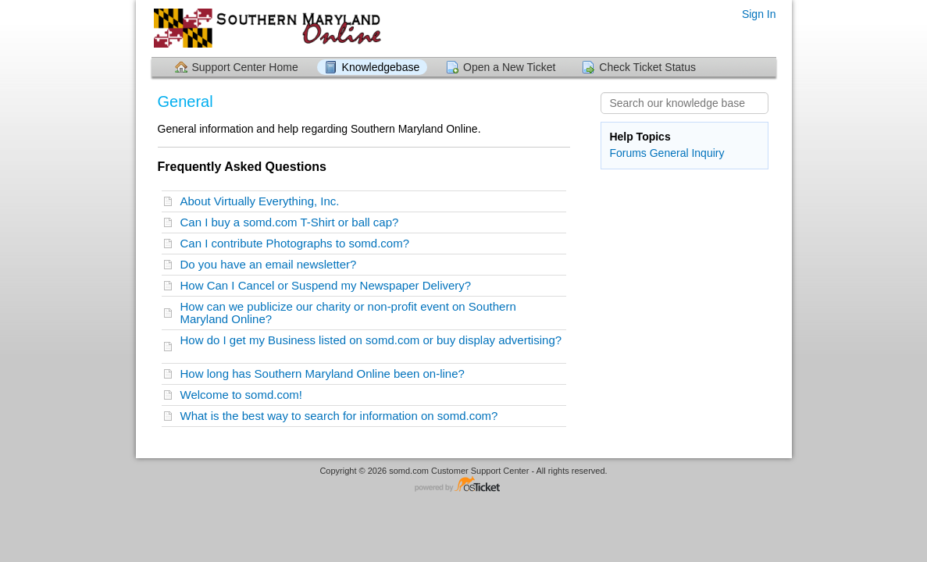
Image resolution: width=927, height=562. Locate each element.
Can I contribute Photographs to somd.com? (298, 243)
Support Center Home (245, 67)
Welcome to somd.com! (244, 394)
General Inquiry (687, 153)
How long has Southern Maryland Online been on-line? (326, 373)
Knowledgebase (381, 67)
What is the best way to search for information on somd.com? (342, 415)
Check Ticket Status (647, 67)
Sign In (759, 14)
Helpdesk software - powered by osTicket (464, 485)
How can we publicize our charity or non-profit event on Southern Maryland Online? (348, 312)
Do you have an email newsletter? (271, 264)
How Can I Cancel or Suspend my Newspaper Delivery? (329, 285)
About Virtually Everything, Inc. (263, 201)
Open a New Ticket (509, 67)
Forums (627, 153)
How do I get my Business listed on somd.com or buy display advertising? (371, 346)
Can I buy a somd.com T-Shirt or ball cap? (292, 222)
